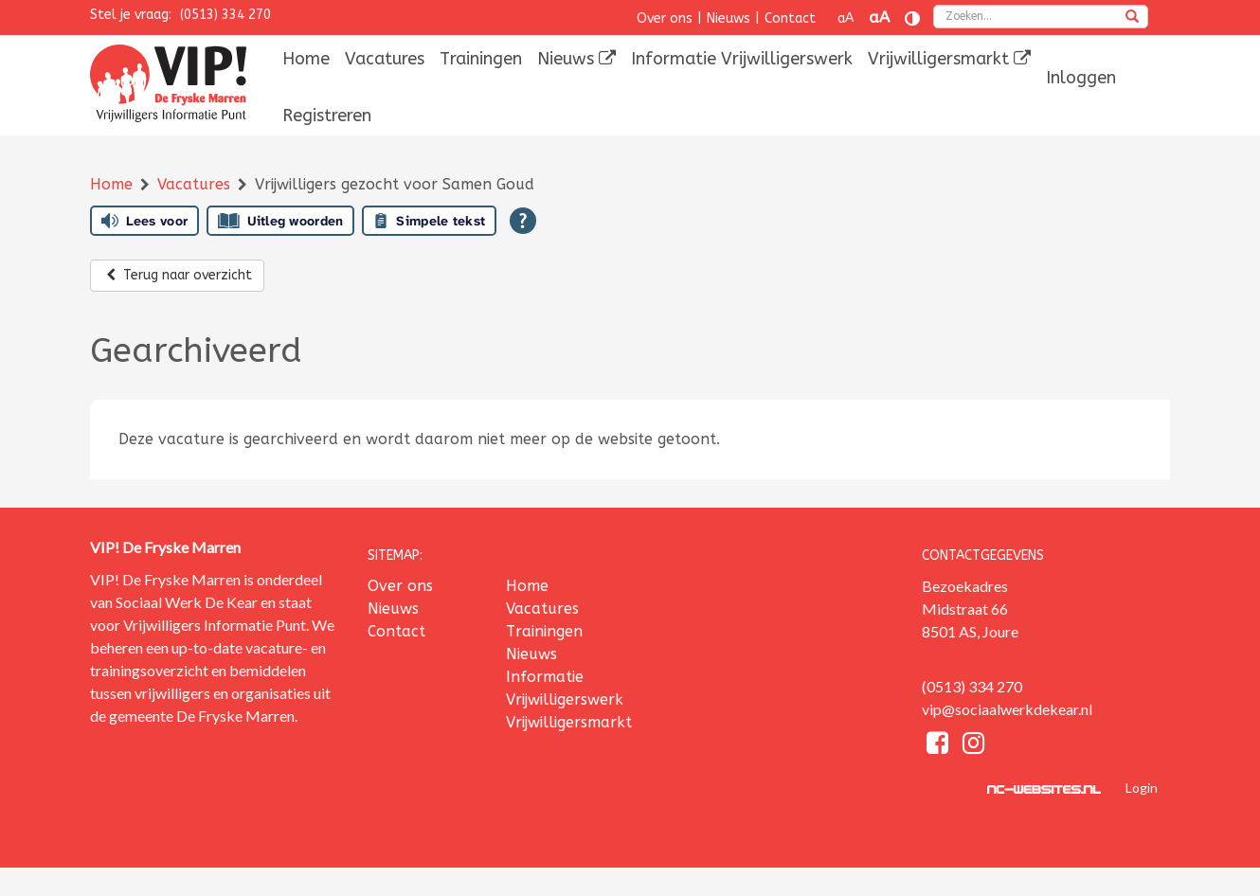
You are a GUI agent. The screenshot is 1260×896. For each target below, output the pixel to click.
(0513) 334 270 (225, 15)
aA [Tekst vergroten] (879, 18)
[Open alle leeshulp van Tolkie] (523, 220)
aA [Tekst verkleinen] (845, 18)
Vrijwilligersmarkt (949, 58)
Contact (790, 18)
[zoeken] (1132, 18)
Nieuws (728, 18)
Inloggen (1081, 77)
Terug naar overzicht (177, 275)
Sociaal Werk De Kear (187, 602)
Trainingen (481, 58)
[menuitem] (306, 59)
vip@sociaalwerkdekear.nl (1007, 709)
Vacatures (384, 58)
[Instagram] (973, 746)
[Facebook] (940, 746)
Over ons (665, 18)
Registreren (326, 115)
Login (1141, 788)
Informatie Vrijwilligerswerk (742, 58)
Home (306, 58)
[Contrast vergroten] (912, 18)
